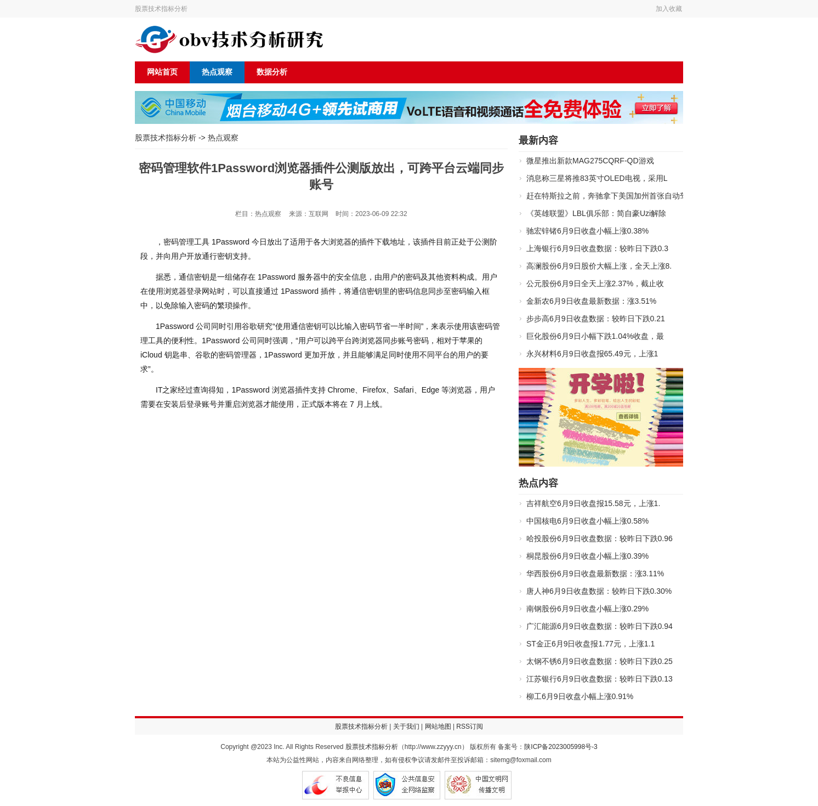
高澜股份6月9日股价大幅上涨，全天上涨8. (599, 266)
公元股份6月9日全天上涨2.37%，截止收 (595, 283)
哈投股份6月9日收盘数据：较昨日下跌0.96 (599, 538)
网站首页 (162, 72)
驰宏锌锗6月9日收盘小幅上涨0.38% (587, 230)
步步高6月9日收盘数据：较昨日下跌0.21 (595, 318)
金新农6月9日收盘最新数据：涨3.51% (591, 301)
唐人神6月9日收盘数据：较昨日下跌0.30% (599, 591)
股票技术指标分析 (161, 9)
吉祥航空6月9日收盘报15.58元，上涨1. (593, 503)
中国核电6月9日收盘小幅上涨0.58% (587, 520)
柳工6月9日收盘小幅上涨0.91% (579, 696)
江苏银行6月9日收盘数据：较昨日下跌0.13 (599, 678)
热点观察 (217, 72)
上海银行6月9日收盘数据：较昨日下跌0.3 (597, 248)
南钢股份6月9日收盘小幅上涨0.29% (587, 608)
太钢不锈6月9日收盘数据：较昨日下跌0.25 (599, 661)
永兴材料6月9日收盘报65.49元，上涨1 (592, 353)
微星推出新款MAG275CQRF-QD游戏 (590, 160)
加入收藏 (669, 9)
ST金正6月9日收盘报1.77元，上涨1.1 (590, 643)
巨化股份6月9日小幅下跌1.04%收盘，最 (595, 336)
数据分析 (272, 72)
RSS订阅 (469, 726)
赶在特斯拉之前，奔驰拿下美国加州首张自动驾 (607, 195)
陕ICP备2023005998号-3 (560, 747)
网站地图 (438, 726)
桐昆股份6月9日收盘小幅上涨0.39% (587, 556)
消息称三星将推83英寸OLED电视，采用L (596, 178)
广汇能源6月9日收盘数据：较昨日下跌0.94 (599, 626)
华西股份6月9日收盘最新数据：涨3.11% (595, 573)
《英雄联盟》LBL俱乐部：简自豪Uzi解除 (596, 213)
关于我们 (406, 726)
